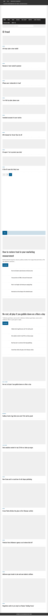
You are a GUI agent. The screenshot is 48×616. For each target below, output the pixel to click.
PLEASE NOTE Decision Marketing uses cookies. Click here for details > (15, 3)
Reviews (18, 20)
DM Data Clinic (6, 23)
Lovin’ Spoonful (37, 20)
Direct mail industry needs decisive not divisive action (22, 271)
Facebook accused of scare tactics (11, 117)
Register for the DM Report (16, 1)
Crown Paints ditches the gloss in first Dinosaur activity (22, 349)
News (9, 20)
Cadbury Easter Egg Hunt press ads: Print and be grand (22, 329)
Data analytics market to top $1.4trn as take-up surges (22, 336)
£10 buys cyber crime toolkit (10, 48)
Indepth (30, 20)
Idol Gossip (23, 20)
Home (4, 1)
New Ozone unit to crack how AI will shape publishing (21, 343)
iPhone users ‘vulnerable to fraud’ (11, 83)
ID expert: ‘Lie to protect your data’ (12, 152)
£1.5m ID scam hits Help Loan (10, 169)
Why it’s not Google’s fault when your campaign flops (21, 284)
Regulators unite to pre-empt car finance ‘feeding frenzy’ (18, 606)
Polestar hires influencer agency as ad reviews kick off (17, 543)
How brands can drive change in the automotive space (21, 291)
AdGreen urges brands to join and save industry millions (17, 574)
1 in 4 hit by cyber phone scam (10, 100)
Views (13, 20)
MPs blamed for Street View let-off (12, 135)
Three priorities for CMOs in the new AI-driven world (21, 277)
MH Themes (30, 614)
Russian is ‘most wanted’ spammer (11, 66)
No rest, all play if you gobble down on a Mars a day (23, 314)
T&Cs (8, 1)
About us (14, 23)
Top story (4, 445)
